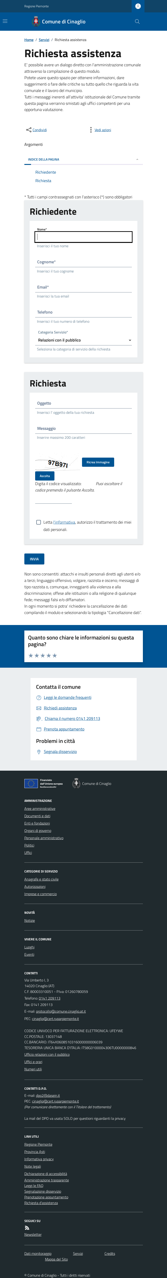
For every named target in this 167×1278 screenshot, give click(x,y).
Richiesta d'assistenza (41, 1203)
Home (29, 39)
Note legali (32, 1166)
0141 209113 (49, 998)
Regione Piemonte (36, 6)
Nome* (42, 229)
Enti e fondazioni (37, 823)
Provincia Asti (34, 1151)
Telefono (45, 312)
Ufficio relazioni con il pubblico (47, 1054)
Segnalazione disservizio (42, 1191)
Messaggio (46, 428)
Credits (110, 1253)
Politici (29, 845)
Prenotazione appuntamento (46, 1197)
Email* (43, 287)
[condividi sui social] (36, 129)
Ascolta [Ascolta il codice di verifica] (45, 475)
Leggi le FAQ (33, 1185)
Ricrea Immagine (98, 462)
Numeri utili (33, 1069)
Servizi (44, 39)
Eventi (29, 954)
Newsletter (33, 1234)
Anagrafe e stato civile (41, 879)
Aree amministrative (39, 808)
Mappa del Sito (56, 1259)
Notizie (29, 920)
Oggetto (44, 403)
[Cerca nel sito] (135, 21)
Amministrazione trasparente (46, 1180)
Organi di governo (37, 830)
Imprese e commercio (40, 894)
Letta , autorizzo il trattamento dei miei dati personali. (87, 522)
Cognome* (46, 262)
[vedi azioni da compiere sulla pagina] (99, 129)
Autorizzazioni (34, 886)
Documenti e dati (37, 816)
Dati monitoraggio (37, 1253)
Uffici (28, 852)
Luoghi (29, 947)
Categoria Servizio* (53, 332)
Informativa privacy (39, 1159)
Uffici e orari (33, 1061)
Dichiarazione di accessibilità (45, 1173)
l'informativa (64, 522)
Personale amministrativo (43, 838)
